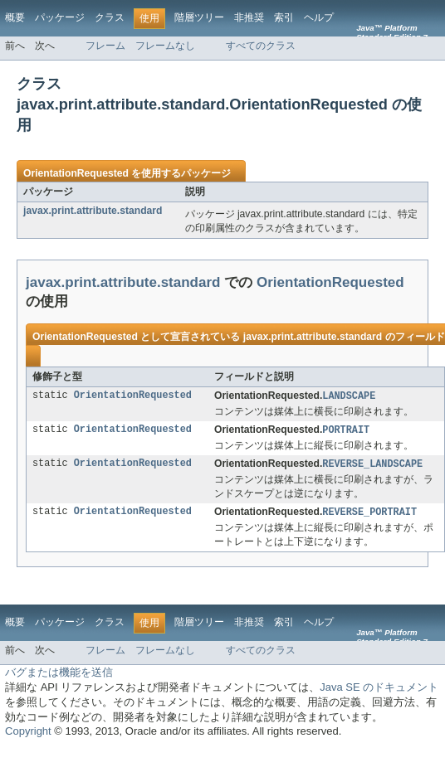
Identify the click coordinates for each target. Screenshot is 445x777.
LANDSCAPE (348, 396)
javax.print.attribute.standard (93, 210)
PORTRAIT (345, 431)
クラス (110, 17)
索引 (284, 17)
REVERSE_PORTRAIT (369, 515)
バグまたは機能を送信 (59, 675)
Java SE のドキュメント (379, 690)
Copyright (28, 734)
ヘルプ (319, 17)
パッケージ (60, 17)
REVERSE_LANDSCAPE (372, 466)
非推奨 (249, 17)
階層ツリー (199, 17)
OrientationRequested (76, 173)
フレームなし (165, 45)
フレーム (105, 45)
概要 (15, 17)
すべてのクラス (261, 45)
